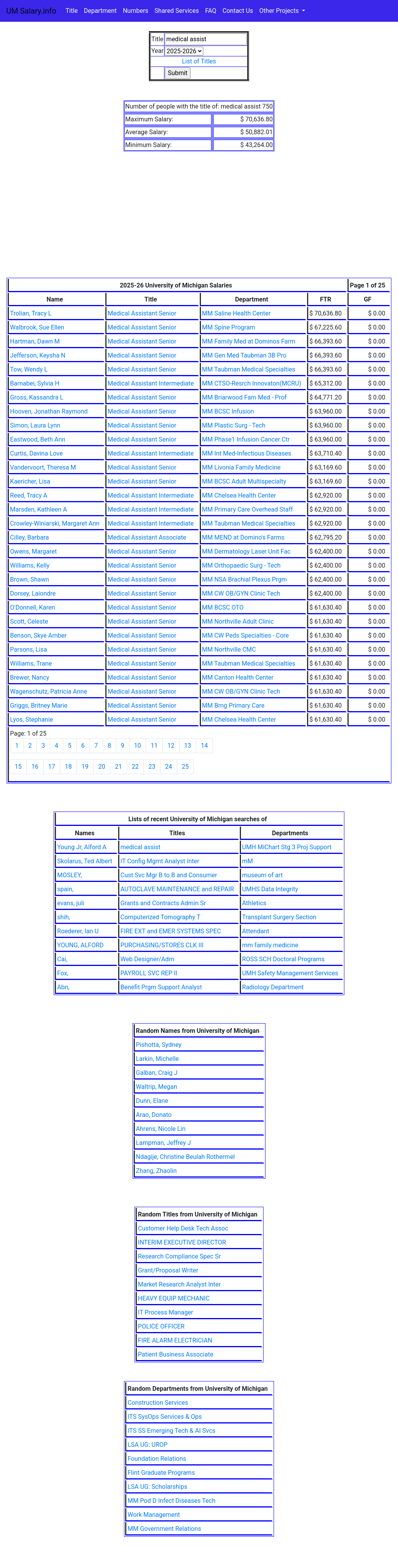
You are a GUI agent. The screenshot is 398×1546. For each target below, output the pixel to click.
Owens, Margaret (33, 551)
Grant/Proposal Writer (168, 1270)
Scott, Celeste (29, 621)
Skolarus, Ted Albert (84, 861)
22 (135, 766)
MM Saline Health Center (236, 313)
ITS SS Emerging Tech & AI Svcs (171, 1430)
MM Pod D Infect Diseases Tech (171, 1500)
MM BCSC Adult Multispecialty (244, 481)
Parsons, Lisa (28, 649)
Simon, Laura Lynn (35, 425)
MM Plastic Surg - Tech (233, 425)
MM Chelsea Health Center (239, 495)
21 (118, 766)
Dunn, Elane (152, 1100)
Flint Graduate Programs (161, 1472)
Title (72, 10)
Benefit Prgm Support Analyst (161, 987)
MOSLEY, (69, 875)
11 (154, 745)
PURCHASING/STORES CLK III (162, 945)
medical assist (140, 847)
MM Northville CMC (229, 649)
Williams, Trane (31, 663)
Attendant (255, 931)
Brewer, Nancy (29, 677)
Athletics (254, 903)
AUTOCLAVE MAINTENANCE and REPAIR (177, 889)
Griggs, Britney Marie (38, 705)
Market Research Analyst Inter (179, 1284)
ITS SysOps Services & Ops (164, 1416)
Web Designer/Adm (147, 959)
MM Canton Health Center (238, 677)
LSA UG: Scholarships (157, 1486)
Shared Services (177, 10)
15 (18, 766)
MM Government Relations (164, 1528)
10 (137, 745)
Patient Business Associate (175, 1354)
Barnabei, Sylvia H (34, 383)
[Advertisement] (199, 219)
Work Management (153, 1514)
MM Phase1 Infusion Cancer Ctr (246, 439)
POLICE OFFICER (161, 1326)
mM (247, 861)
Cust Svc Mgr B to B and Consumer (168, 875)
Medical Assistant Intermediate (151, 383)
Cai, (62, 959)
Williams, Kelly (30, 565)
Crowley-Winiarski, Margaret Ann (55, 523)
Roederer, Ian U (78, 931)
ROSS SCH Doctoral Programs (283, 959)
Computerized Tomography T (160, 917)
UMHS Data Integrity (270, 889)
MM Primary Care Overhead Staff (247, 509)
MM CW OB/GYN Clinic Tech (241, 593)
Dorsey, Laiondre (33, 593)
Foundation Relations (156, 1458)
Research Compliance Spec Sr (179, 1256)
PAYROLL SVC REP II (148, 973)
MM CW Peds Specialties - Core (245, 635)
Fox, (62, 973)
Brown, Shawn (29, 579)
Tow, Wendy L (29, 369)
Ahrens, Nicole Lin (161, 1128)
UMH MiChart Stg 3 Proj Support (287, 847)
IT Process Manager (165, 1312)
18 (68, 766)
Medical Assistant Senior (142, 313)
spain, (65, 889)
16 (34, 766)
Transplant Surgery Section (279, 917)
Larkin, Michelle (157, 1058)
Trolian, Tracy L (31, 313)
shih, (63, 917)
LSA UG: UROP (147, 1444)
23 (151, 766)
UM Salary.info (31, 11)
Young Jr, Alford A (81, 847)
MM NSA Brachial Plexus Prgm (244, 579)
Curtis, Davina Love (36, 453)
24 (168, 766)
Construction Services (157, 1402)
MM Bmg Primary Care (233, 705)
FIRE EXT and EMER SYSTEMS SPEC (170, 931)
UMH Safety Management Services (290, 973)
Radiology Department (273, 987)
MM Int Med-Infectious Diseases (247, 453)
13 (187, 745)
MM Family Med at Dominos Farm (248, 341)
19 (85, 766)
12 (171, 745)
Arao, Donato (154, 1114)
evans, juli (70, 903)
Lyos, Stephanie (31, 719)
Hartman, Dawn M (35, 341)
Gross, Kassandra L (36, 397)
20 (101, 766)
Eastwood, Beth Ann (37, 439)
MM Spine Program (228, 327)
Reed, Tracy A (28, 495)
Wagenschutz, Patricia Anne (48, 691)
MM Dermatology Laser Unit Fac (246, 551)
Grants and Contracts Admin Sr (163, 903)
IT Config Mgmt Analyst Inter (159, 861)
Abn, (63, 987)
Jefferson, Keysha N (37, 355)
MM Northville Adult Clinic (238, 621)
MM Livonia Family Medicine (241, 467)
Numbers (135, 10)
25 (185, 766)
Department (100, 10)
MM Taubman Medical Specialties (248, 369)
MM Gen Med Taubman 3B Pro (244, 355)
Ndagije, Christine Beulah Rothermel (185, 1156)
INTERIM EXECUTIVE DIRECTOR (182, 1242)
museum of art (262, 875)
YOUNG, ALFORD (80, 945)
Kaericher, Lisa (30, 481)
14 (204, 745)
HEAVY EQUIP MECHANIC (174, 1298)
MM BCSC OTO (223, 607)
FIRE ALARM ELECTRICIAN (175, 1340)
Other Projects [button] (279, 10)
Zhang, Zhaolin (156, 1170)
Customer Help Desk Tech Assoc (183, 1228)
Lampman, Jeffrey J (163, 1142)
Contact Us (238, 10)
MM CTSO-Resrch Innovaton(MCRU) (252, 383)
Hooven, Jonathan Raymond (49, 411)
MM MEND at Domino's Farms (243, 537)
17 (51, 766)
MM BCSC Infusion (228, 411)
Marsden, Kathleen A (38, 509)
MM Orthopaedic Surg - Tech (241, 565)
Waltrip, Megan (156, 1086)
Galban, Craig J (157, 1072)
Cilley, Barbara (29, 537)
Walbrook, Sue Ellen (37, 327)
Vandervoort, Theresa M (43, 467)
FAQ (210, 10)
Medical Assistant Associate (147, 537)
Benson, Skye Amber (38, 635)
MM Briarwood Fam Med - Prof (244, 397)
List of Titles (199, 61)
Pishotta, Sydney (159, 1044)
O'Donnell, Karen (32, 607)
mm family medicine (270, 945)
